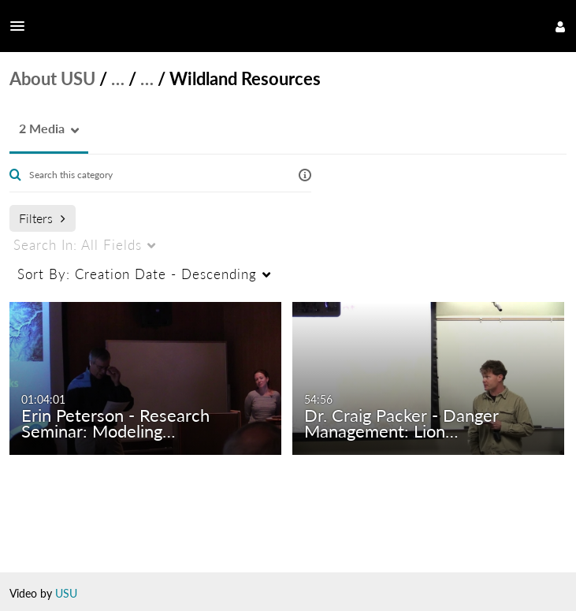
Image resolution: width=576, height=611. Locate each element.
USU (66, 593)
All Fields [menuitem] (77, 245)
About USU (52, 78)
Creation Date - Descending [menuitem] (137, 274)
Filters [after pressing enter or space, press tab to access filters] (42, 217)
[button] (22, 26)
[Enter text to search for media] (151, 175)
